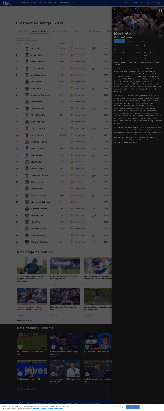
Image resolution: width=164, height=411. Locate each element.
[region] (82, 407)
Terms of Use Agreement (55, 409)
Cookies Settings (118, 407)
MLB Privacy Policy (39, 409)
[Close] (160, 407)
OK (133, 407)
